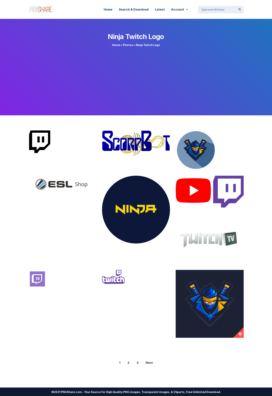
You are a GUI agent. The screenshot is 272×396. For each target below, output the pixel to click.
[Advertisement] (136, 79)
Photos (128, 45)
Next (149, 363)
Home (116, 45)
